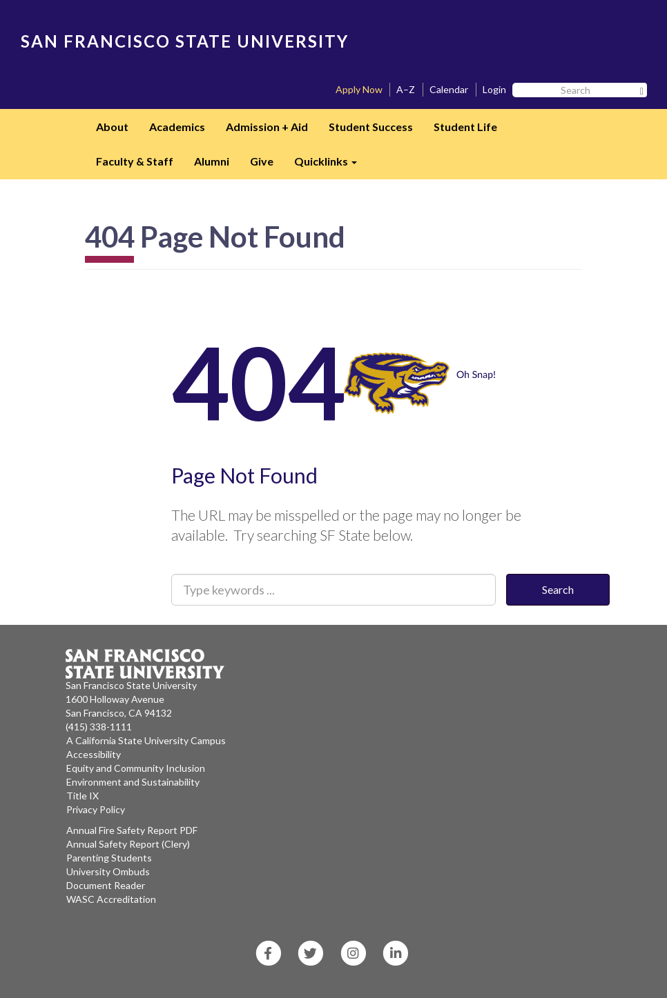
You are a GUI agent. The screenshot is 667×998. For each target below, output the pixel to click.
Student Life (465, 126)
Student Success (371, 126)
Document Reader (105, 885)
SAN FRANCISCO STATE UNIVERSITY (185, 41)
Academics (177, 126)
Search (558, 589)
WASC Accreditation (111, 899)
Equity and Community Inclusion (135, 768)
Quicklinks (330, 165)
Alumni (211, 161)
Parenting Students (109, 858)
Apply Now (359, 89)
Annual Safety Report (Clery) (128, 844)
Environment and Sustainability (133, 782)
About (112, 126)
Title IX (82, 795)
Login (494, 89)
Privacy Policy (95, 809)
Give (261, 161)
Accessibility (93, 754)
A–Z (405, 89)
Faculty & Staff (134, 161)
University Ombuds (108, 871)
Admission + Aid (267, 126)
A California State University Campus (146, 740)
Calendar (448, 89)
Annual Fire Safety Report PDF (131, 830)
